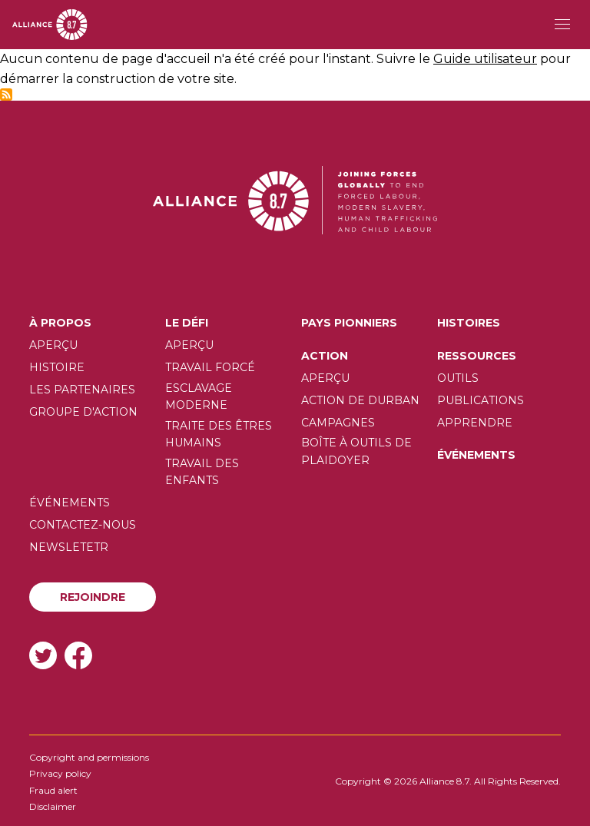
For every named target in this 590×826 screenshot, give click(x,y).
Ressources (476, 356)
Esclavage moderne (198, 396)
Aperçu (53, 345)
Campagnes (338, 423)
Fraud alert (53, 790)
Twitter (43, 655)
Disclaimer (52, 806)
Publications (480, 400)
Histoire (57, 367)
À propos (60, 323)
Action (324, 356)
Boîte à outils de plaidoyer (356, 451)
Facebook (78, 655)
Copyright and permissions (89, 757)
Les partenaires (82, 389)
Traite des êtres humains (218, 434)
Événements (476, 455)
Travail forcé (210, 367)
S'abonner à (6, 94)
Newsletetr (68, 547)
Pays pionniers (349, 323)
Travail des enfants (202, 471)
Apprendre (474, 423)
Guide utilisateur (485, 58)
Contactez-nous (82, 525)
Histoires (468, 323)
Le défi (186, 323)
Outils (458, 378)
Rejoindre (92, 597)
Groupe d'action (83, 412)
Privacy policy (60, 773)
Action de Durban (360, 400)
